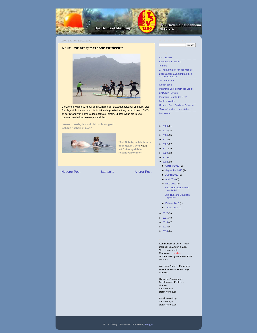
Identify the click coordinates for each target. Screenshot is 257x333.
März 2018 (171, 183)
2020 (165, 153)
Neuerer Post (70, 171)
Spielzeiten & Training (170, 61)
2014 (165, 226)
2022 (165, 144)
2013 (165, 231)
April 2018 (170, 179)
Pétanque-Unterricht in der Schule (176, 89)
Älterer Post (143, 171)
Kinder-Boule (165, 84)
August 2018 (172, 175)
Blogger (149, 324)
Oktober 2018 (172, 166)
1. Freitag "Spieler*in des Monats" (176, 70)
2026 (165, 126)
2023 (165, 139)
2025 (165, 130)
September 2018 (174, 170)
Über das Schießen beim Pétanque (177, 105)
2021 (165, 148)
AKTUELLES (165, 57)
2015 (165, 222)
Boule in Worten (167, 101)
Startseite (107, 171)
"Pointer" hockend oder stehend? (176, 109)
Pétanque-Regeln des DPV (173, 97)
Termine (163, 65)
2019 (165, 157)
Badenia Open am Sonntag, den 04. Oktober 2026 (175, 75)
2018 (165, 162)
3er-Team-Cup (166, 80)
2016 (165, 218)
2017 (165, 213)
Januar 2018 (172, 207)
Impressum (165, 113)
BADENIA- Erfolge (168, 93)
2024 (165, 135)
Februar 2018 (172, 203)
